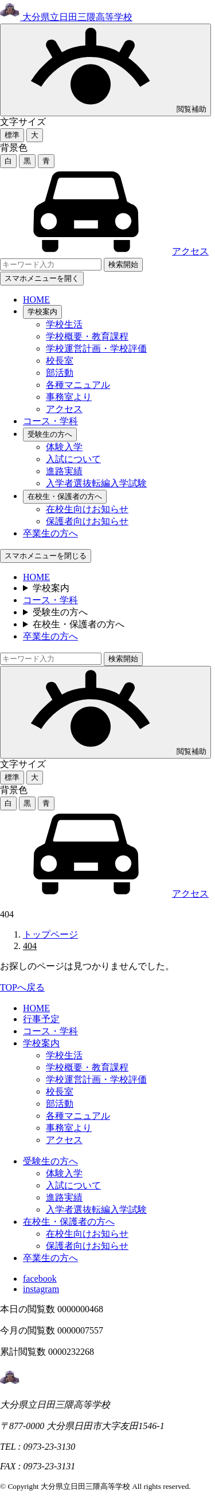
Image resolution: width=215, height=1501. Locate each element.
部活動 (59, 373)
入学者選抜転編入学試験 (96, 483)
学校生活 (64, 324)
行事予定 (41, 1019)
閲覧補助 (105, 69)
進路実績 (64, 471)
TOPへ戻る (22, 987)
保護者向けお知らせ (87, 521)
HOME (36, 299)
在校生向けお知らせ (87, 509)
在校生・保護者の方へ (65, 496)
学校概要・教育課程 (87, 336)
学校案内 (42, 311)
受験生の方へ (50, 434)
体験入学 (64, 447)
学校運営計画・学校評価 (96, 348)
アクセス (104, 251)
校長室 (59, 360)
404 (30, 946)
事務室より (69, 397)
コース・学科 (50, 421)
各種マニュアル (78, 385)
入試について (73, 459)
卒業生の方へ (50, 533)
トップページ (50, 934)
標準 (12, 135)
